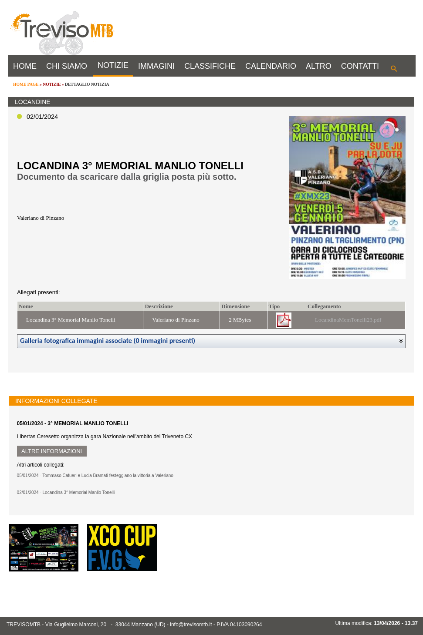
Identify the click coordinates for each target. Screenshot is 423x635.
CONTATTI (360, 66)
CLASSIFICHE (210, 66)
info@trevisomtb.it (191, 625)
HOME (25, 66)
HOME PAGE (26, 84)
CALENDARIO (270, 66)
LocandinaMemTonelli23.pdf (348, 319)
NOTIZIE (113, 65)
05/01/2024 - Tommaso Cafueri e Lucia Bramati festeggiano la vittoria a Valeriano (95, 475)
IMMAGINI (156, 66)
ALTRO (319, 66)
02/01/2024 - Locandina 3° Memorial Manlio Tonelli (66, 492)
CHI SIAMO (66, 66)
